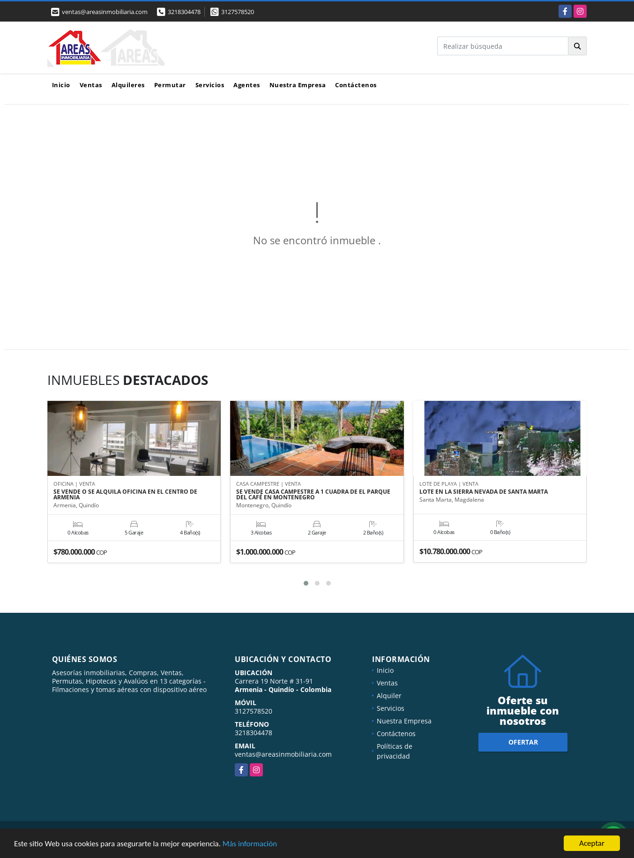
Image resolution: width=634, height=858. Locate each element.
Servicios (209, 85)
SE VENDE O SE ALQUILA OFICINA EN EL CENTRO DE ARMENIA (125, 494)
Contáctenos (356, 85)
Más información (250, 845)
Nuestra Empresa (297, 85)
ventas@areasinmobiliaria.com (283, 754)
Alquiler (389, 695)
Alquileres (128, 85)
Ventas (91, 85)
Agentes (246, 85)
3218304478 (184, 12)
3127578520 (237, 12)
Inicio (61, 85)
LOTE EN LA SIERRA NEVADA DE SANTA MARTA (483, 492)
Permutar (170, 85)
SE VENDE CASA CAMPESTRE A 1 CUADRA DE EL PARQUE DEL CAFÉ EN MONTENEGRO (313, 494)
